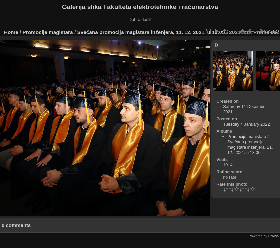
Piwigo (273, 236)
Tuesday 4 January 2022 (246, 124)
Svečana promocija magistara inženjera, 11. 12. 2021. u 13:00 (151, 32)
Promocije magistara (48, 32)
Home (11, 32)
